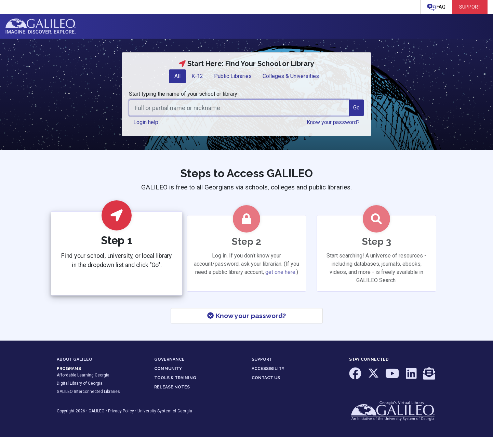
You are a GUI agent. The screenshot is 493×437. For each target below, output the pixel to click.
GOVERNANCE (169, 359)
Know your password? (246, 315)
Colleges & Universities (291, 76)
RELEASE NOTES (172, 387)
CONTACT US (266, 377)
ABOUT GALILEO (74, 359)
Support (470, 7)
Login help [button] (145, 122)
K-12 (197, 76)
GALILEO (97, 411)
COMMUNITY (168, 368)
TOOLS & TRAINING (175, 377)
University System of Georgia (164, 411)
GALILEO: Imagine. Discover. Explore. (40, 26)
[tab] (177, 76)
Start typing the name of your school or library (183, 94)
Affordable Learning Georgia (83, 375)
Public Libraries (233, 76)
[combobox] (239, 108)
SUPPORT (262, 359)
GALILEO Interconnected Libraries (88, 391)
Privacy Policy (121, 411)
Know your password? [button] (333, 122)
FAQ (436, 7)
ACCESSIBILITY (268, 368)
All (177, 76)
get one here (280, 272)
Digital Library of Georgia (80, 383)
